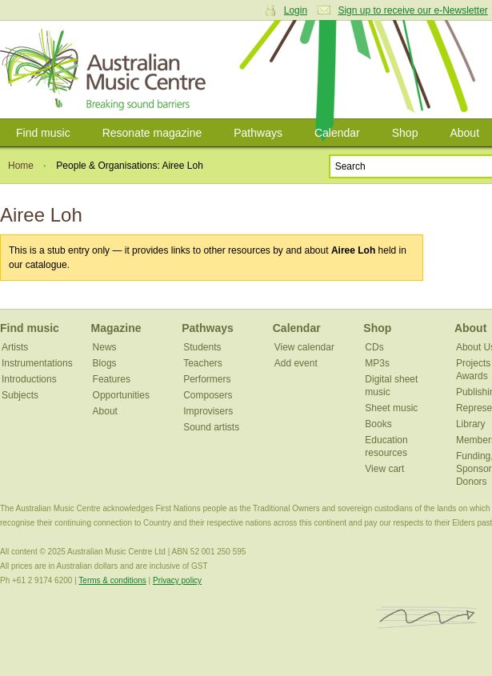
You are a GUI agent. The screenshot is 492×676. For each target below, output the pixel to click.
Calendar (337, 132)
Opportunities (121, 395)
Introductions (29, 379)
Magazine (116, 328)
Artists (15, 347)
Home (21, 165)
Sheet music (391, 408)
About (105, 411)
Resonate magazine (152, 132)
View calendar (304, 347)
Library (471, 424)
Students (202, 347)
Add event (296, 363)
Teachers (202, 363)
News (105, 347)
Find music (43, 132)
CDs (374, 347)
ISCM (426, 618)
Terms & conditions (112, 580)
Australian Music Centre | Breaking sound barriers (106, 69)
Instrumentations (37, 363)
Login (295, 10)
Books (378, 424)
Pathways (258, 132)
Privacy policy (177, 580)
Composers (207, 395)
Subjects (20, 395)
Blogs (105, 363)
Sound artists (211, 427)
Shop (405, 132)
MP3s (377, 363)
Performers (206, 379)
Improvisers (208, 411)
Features (111, 379)
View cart (384, 468)
